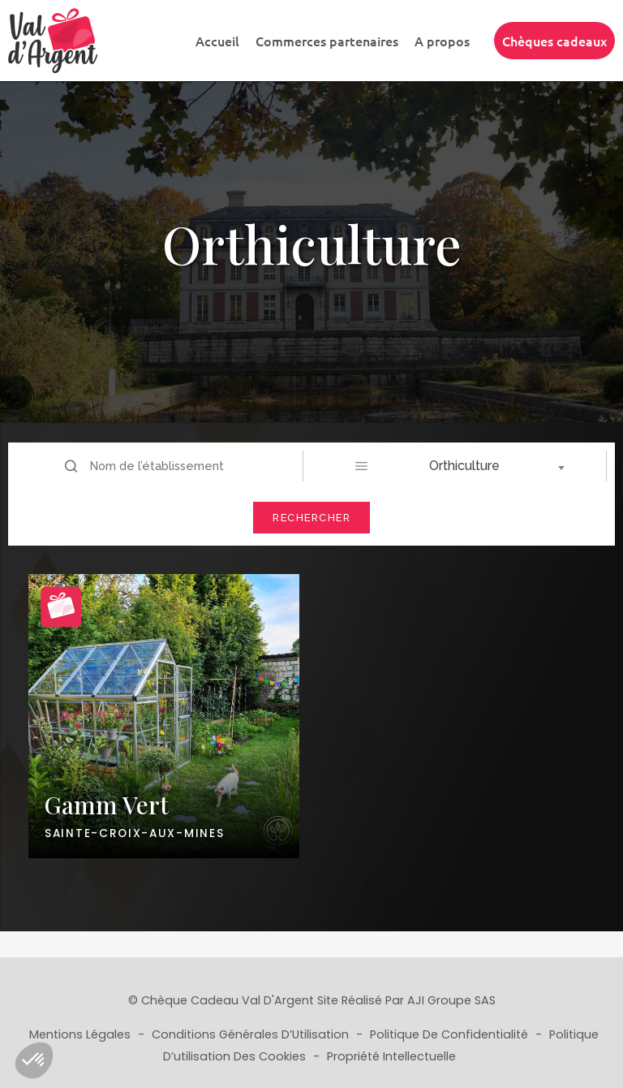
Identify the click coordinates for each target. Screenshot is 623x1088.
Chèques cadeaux (554, 41)
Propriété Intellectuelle (391, 1056)
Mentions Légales (81, 1034)
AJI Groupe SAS (451, 1000)
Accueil (217, 41)
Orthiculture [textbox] (464, 465)
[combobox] (469, 466)
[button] (34, 1060)
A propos (442, 41)
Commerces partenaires (327, 41)
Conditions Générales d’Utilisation (252, 1034)
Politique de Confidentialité (450, 1034)
